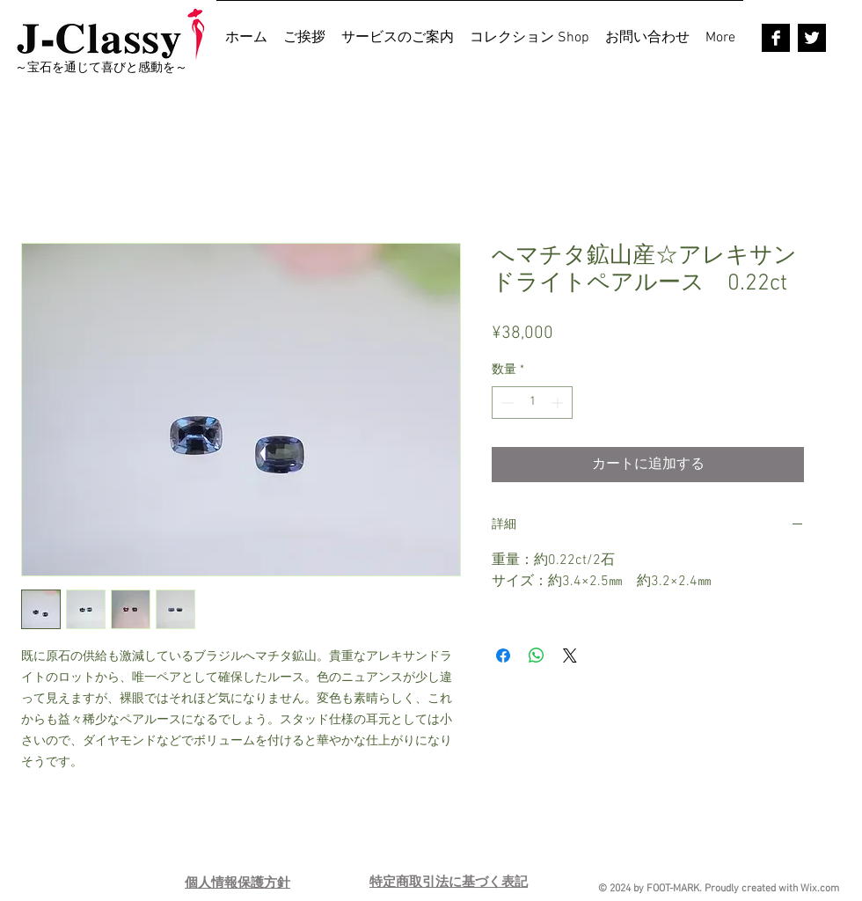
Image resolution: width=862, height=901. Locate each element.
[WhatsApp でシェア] (536, 655)
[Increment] (559, 402)
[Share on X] (570, 655)
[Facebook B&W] (776, 38)
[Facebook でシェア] (503, 655)
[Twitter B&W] (812, 38)
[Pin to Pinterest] (577, 857)
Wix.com (819, 889)
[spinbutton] (532, 402)
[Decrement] (505, 402)
